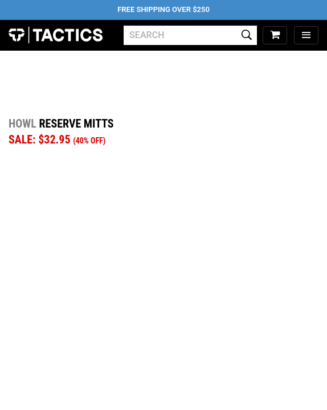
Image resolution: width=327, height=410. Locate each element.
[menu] (306, 35)
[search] (190, 35)
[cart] (275, 35)
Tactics (56, 35)
